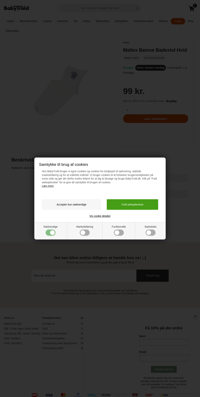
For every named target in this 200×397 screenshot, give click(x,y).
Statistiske (150, 230)
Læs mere (48, 185)
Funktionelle (119, 230)
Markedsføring (84, 230)
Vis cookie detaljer (100, 215)
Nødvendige (51, 230)
